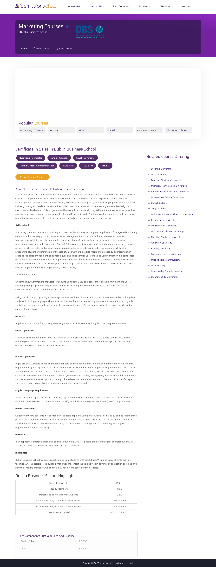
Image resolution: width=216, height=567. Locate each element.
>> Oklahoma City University (163, 277)
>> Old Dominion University (162, 225)
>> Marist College (157, 265)
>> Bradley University (159, 248)
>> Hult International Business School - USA (171, 214)
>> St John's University (159, 169)
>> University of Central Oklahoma (166, 197)
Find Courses (120, 6)
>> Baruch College (157, 203)
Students (144, 6)
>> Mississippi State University (164, 260)
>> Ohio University (157, 174)
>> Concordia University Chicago (165, 254)
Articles (185, 6)
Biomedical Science (177, 130)
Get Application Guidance (32, 177)
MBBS (82, 130)
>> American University (160, 242)
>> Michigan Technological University (167, 186)
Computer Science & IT (149, 130)
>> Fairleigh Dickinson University (165, 180)
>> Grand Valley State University (165, 271)
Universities (73, 6)
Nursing (54, 130)
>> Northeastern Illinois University (166, 231)
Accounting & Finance (31, 130)
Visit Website (65, 48)
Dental (111, 130)
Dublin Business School (34, 32)
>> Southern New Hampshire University (168, 191)
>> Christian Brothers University (164, 237)
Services (166, 6)
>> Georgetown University (161, 220)
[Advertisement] (108, 96)
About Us (96, 6)
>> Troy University (157, 208)
